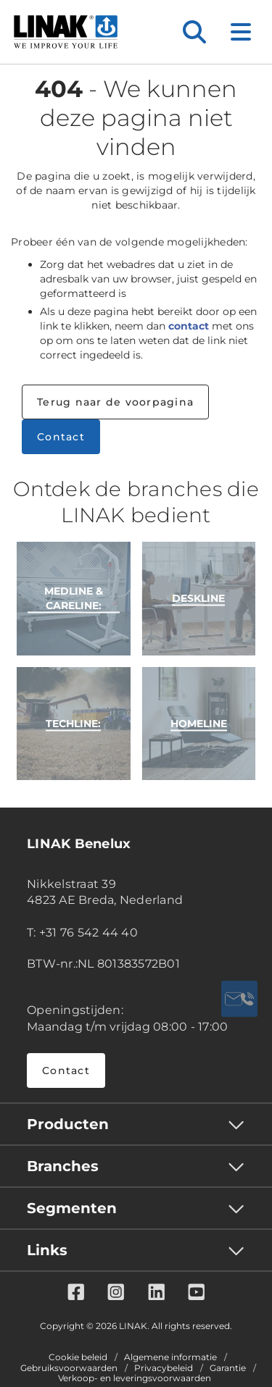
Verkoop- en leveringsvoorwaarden (134, 1378)
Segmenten (72, 1208)
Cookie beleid (78, 1357)
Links (47, 1250)
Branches (63, 1166)
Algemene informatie (170, 1357)
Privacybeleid (163, 1368)
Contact (61, 436)
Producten (68, 1124)
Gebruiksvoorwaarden (69, 1368)
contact (188, 325)
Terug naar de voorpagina (115, 401)
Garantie (228, 1368)
